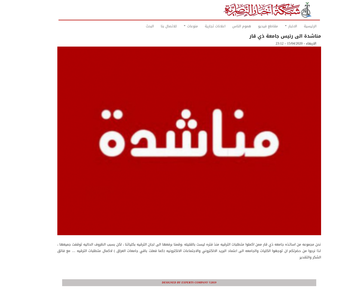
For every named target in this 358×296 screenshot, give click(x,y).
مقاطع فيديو (258, 26)
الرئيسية (300, 26)
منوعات (181, 26)
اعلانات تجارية (205, 26)
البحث (140, 26)
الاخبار (281, 26)
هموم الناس (231, 26)
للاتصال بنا (159, 26)
